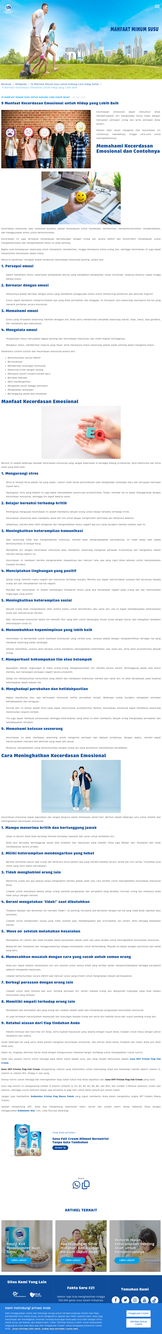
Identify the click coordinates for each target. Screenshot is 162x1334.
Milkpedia (21, 84)
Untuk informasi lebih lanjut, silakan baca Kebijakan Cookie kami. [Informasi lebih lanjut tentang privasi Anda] (45, 1329)
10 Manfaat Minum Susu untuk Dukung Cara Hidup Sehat (65, 84)
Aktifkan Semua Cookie (138, 1323)
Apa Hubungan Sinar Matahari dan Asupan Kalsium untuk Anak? (79, 1248)
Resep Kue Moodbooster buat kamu (23, 1248)
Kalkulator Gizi (26, 1111)
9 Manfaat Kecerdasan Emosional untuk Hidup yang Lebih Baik (39, 87)
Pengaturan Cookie (139, 1314)
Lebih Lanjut (19, 1260)
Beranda (6, 84)
